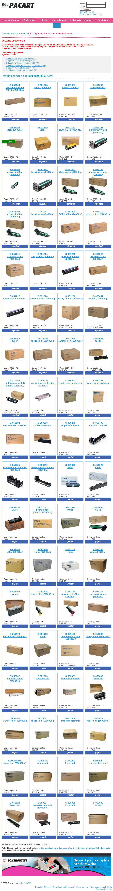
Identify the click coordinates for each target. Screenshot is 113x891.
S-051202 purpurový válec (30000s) (98, 172)
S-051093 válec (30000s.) (15, 550)
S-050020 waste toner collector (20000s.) (42, 383)
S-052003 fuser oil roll (42, 677)
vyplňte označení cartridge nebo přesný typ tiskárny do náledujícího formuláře (73, 848)
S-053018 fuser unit (42, 761)
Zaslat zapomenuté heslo (91, 14)
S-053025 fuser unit (70, 804)
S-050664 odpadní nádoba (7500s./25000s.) (15, 87)
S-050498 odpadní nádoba (98, 424)
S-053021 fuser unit (70, 761)
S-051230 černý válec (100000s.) (70, 297)
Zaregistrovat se (87, 12)
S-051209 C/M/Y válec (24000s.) (70, 212)
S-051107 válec (15, 592)
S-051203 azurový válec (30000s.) (15, 214)
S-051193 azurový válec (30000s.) (15, 172)
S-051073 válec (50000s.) (42, 86)
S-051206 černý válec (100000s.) (98, 635)
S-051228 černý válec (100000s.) (42, 297)
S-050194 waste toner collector (15, 424)
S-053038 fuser (98, 804)
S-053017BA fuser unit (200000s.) (15, 761)
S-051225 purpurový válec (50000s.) (70, 256)
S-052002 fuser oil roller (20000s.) (15, 678)
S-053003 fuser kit (98, 677)
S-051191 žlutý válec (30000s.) (70, 128)
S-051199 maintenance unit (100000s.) (70, 636)
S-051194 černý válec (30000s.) (42, 170)
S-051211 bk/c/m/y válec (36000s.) (15, 256)
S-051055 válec (15, 508)
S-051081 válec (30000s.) (70, 86)
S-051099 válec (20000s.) (15, 128)
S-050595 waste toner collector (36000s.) (15, 467)
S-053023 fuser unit (15, 804)
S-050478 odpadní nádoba (70, 424)
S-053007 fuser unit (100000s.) (42, 719)
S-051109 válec (43, 128)
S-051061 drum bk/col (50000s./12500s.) (42, 510)
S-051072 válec (70, 508)
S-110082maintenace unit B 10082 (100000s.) (15, 383)
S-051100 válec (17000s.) (42, 550)
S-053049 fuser (98, 339)
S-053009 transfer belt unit (70, 719)
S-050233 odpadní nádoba (42, 424)
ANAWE (27, 883)
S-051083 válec (98, 508)
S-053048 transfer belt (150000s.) (70, 339)
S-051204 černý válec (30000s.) (42, 212)
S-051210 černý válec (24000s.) (98, 212)
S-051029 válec (98, 466)
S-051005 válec (70, 466)
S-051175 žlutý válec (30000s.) (42, 592)
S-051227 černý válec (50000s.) (15, 297)
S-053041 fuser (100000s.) (98, 297)
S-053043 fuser (15, 339)
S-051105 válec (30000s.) (98, 550)
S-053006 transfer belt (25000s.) (15, 719)
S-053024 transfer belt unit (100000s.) (42, 805)
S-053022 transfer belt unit (98, 761)
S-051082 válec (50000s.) (98, 86)
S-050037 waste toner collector (70, 381)
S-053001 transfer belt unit (70, 677)
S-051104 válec (70, 550)
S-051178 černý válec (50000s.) (15, 635)
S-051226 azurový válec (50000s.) (98, 256)
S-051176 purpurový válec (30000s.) (70, 594)
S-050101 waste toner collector (98, 381)
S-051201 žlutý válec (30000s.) (70, 170)
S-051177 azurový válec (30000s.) (98, 594)
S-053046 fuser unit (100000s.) (42, 339)
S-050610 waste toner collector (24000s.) (42, 467)
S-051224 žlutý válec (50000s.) (42, 255)
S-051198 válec (43, 635)
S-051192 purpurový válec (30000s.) (98, 130)
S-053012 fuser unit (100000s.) (98, 719)
